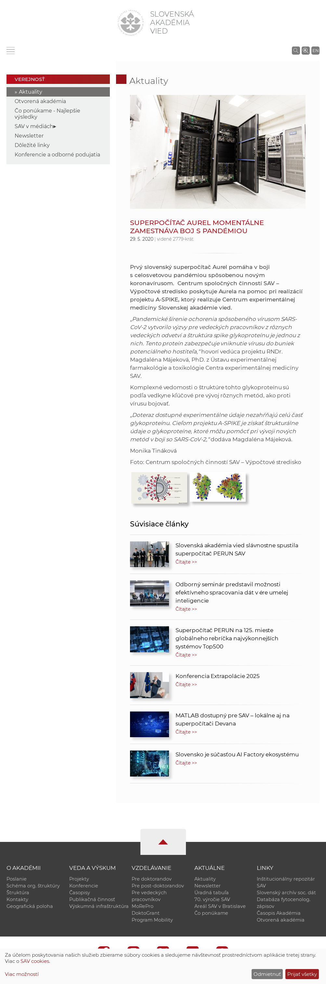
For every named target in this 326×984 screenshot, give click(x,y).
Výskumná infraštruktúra (99, 906)
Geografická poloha (30, 906)
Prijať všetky (302, 974)
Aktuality (30, 92)
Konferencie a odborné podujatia (57, 155)
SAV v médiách (34, 126)
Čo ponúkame (211, 913)
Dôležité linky (32, 145)
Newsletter (29, 136)
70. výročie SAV (212, 899)
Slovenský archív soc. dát (286, 893)
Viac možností (22, 974)
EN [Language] (315, 50)
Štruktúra (18, 893)
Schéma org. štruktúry (33, 886)
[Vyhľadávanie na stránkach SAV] (296, 50)
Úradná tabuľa (211, 893)
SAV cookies (34, 961)
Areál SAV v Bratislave (220, 906)
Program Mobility (152, 920)
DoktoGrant (146, 913)
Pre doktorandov (152, 879)
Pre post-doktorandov (158, 886)
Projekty (79, 879)
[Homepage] (131, 23)
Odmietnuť (267, 974)
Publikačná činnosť (92, 899)
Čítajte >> (186, 562)
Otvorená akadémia (40, 101)
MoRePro (142, 906)
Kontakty (17, 899)
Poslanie (17, 879)
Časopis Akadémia (279, 913)
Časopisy (79, 893)
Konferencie (83, 886)
